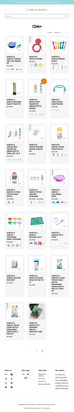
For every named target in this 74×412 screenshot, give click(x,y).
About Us (41, 378)
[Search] (66, 16)
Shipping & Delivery (42, 375)
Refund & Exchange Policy (32, 408)
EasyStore (53, 404)
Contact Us (42, 381)
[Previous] (32, 351)
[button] (6, 10)
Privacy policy (45, 408)
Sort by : (50, 32)
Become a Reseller (44, 384)
